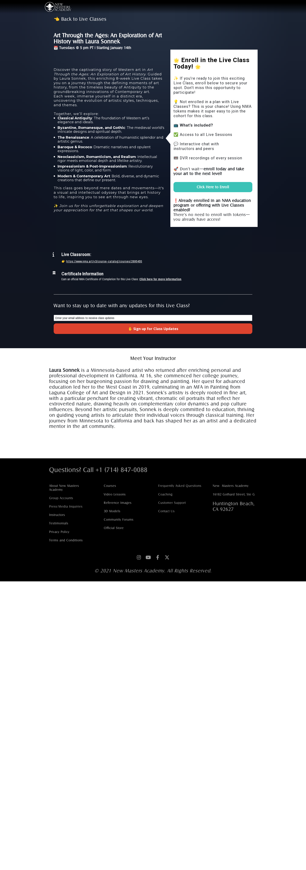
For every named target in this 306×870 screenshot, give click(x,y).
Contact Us (166, 511)
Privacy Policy (59, 532)
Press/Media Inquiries (66, 506)
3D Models (112, 511)
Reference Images (118, 503)
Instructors (57, 515)
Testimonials (58, 523)
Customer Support (172, 503)
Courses (110, 486)
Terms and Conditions (66, 540)
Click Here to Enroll (213, 187)
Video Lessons (115, 494)
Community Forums (118, 519)
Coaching (165, 494)
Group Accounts (61, 498)
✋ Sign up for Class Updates (153, 328)
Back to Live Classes (84, 19)
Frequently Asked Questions (179, 486)
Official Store (114, 528)
